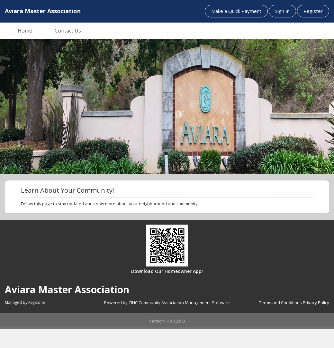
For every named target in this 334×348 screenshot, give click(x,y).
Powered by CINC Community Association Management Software (167, 302)
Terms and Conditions (280, 302)
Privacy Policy (316, 302)
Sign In (282, 11)
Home (25, 30)
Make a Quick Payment (236, 11)
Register (313, 11)
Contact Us (68, 30)
